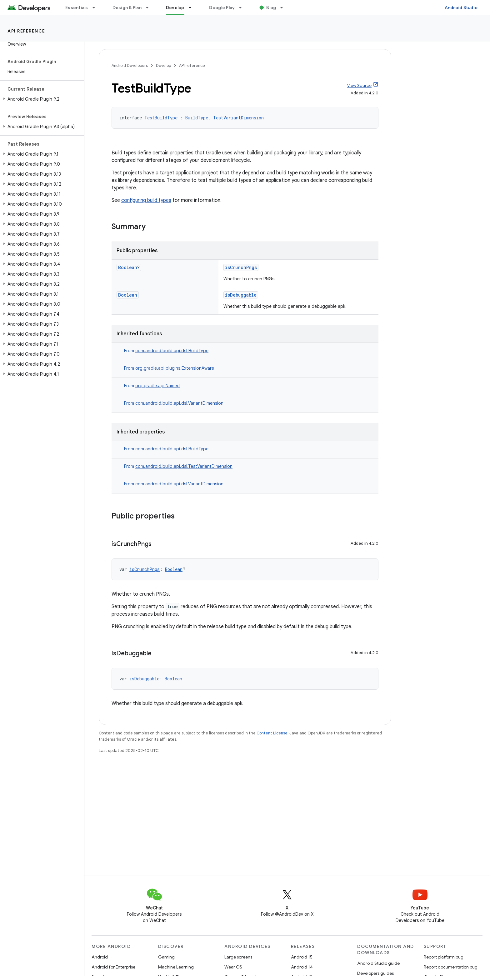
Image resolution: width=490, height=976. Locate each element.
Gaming (166, 957)
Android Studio (461, 7)
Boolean (127, 267)
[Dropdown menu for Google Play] (243, 7)
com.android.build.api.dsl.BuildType (171, 350)
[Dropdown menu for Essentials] (96, 7)
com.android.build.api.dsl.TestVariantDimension (183, 466)
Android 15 (301, 957)
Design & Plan (127, 7)
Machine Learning (176, 967)
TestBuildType (161, 118)
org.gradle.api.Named (157, 385)
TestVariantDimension (238, 118)
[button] (41, 99)
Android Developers (130, 65)
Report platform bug (443, 957)
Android (100, 957)
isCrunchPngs (241, 267)
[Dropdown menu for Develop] (192, 7)
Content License (272, 733)
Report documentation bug (451, 967)
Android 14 (302, 967)
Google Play (222, 7)
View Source (359, 85)
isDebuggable (241, 295)
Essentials (76, 7)
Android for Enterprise (113, 967)
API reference (26, 31)
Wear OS (233, 967)
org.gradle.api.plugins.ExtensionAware (174, 368)
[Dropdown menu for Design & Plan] (150, 7)
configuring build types (146, 200)
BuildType (196, 118)
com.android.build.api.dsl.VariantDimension (179, 403)
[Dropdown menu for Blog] (284, 7)
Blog (271, 7)
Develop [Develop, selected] (175, 7)
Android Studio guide (378, 963)
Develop (163, 65)
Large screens (238, 957)
